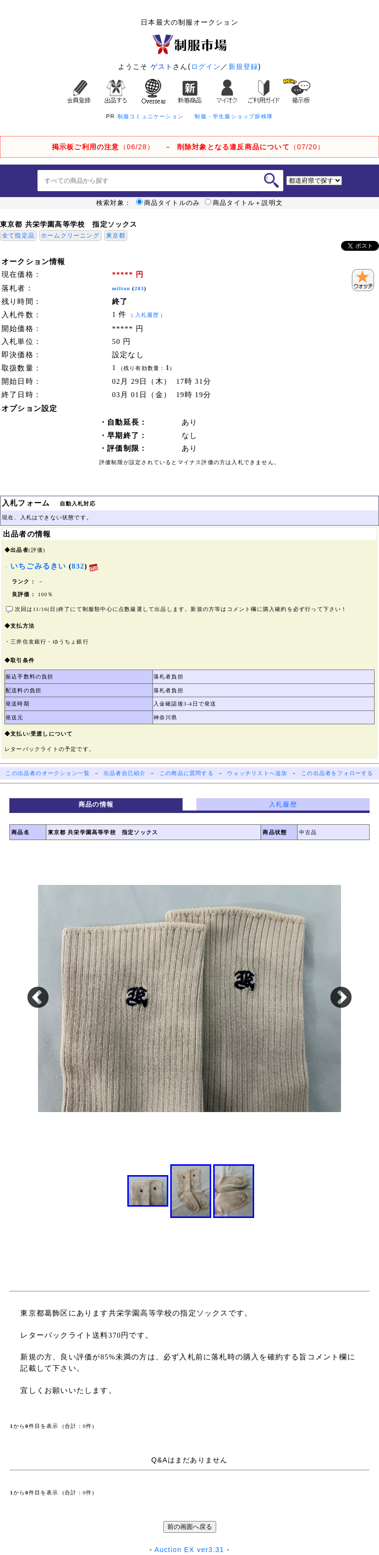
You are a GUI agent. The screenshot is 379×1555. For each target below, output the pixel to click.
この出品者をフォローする (337, 773)
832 (78, 566)
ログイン (206, 66)
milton (121, 288)
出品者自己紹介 (125, 773)
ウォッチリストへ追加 (257, 773)
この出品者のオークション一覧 (47, 773)
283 (139, 288)
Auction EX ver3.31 (189, 1550)
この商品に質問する (186, 773)
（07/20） (251, 147)
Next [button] (341, 998)
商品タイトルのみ (168, 203)
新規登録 (243, 66)
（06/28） (103, 147)
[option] (189, 998)
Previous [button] (38, 998)
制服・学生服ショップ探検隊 (233, 116)
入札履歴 (147, 315)
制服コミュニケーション (150, 116)
